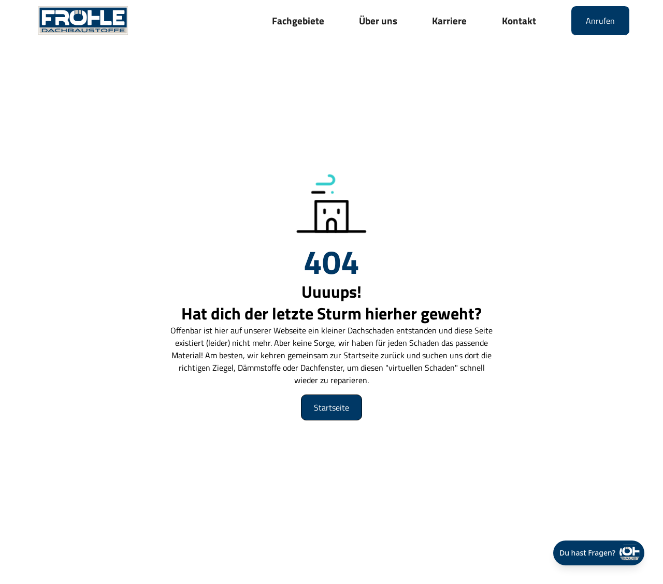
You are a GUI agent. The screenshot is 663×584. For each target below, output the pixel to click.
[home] (83, 20)
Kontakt (519, 20)
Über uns (378, 20)
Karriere (449, 20)
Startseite (331, 407)
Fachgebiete (298, 20)
